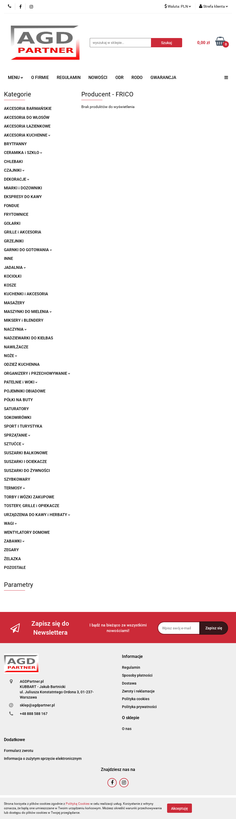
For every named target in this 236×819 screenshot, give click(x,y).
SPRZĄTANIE (17, 435)
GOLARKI (12, 223)
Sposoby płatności (137, 675)
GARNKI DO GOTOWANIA (28, 249)
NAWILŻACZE (16, 347)
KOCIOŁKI (12, 276)
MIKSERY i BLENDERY (23, 320)
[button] (132, 657)
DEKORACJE (16, 179)
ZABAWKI (14, 541)
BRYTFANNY (15, 144)
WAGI (10, 523)
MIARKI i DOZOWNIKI (23, 188)
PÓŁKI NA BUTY (18, 399)
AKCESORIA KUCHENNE (27, 135)
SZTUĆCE (14, 444)
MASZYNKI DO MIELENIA (28, 311)
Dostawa (129, 683)
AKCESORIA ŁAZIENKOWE (27, 126)
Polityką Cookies (77, 804)
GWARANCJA (163, 77)
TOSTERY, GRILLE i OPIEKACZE (31, 505)
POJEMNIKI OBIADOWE (24, 391)
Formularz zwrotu (18, 750)
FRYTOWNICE (16, 214)
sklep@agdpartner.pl (37, 705)
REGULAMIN (69, 77)
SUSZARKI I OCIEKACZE (25, 461)
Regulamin (131, 667)
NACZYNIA (15, 329)
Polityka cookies (135, 699)
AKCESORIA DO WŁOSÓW (26, 117)
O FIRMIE (40, 77)
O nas (126, 729)
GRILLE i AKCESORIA (22, 232)
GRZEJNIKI (13, 241)
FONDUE (11, 205)
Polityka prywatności (139, 707)
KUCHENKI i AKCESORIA (26, 294)
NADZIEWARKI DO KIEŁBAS (28, 338)
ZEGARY (11, 549)
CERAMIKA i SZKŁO (23, 152)
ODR (119, 77)
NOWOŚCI (97, 77)
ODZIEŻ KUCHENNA (22, 364)
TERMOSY (14, 488)
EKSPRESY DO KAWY (23, 196)
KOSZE (10, 285)
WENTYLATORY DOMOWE (27, 532)
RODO (137, 77)
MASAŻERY (14, 303)
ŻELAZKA (12, 558)
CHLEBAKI (13, 161)
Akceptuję (179, 808)
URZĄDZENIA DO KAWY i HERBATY (37, 514)
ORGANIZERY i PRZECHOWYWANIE (37, 373)
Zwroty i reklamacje (138, 691)
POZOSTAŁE (15, 567)
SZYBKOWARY (17, 479)
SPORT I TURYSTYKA (23, 426)
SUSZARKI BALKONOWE (26, 453)
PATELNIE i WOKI (20, 382)
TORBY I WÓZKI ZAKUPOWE (29, 497)
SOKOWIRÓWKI (17, 417)
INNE (8, 258)
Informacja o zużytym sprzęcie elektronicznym (43, 758)
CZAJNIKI (14, 170)
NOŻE (10, 355)
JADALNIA (15, 267)
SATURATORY (16, 408)
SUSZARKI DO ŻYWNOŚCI (27, 470)
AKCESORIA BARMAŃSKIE (27, 108)
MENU (15, 77)
